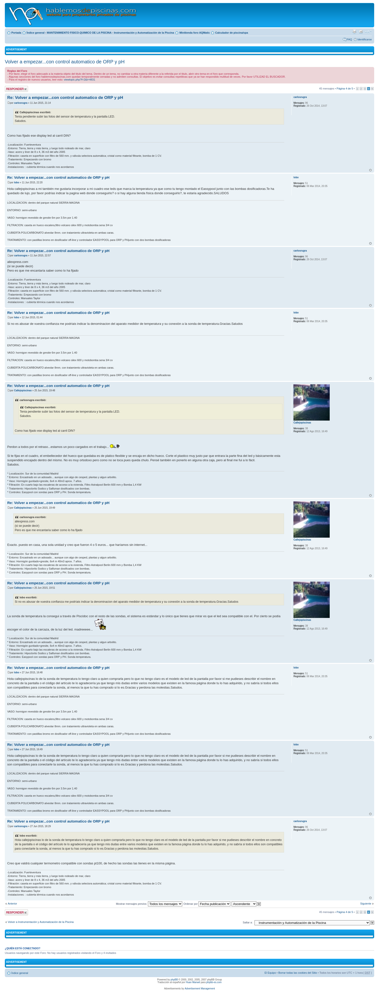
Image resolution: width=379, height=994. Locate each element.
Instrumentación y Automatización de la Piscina (144, 32)
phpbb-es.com (213, 982)
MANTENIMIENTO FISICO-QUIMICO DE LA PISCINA (79, 32)
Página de (345, 88)
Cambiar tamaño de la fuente (368, 32)
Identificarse (364, 39)
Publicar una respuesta (16, 89)
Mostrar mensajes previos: (149, 903)
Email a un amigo (361, 32)
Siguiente (365, 903)
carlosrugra (20, 103)
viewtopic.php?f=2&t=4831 (79, 79)
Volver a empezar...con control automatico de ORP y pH (64, 61)
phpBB (174, 979)
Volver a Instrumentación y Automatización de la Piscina (41, 921)
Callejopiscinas (23, 390)
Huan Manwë (193, 982)
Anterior (12, 903)
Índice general (35, 32)
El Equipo (270, 972)
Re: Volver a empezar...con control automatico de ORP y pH (65, 97)
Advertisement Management (200, 988)
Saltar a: (248, 922)
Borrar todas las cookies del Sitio (297, 972)
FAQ (349, 39)
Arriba (370, 170)
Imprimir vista (354, 32)
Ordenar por (206, 903)
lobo (16, 182)
